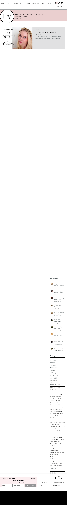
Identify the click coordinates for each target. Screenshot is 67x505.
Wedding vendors (54, 458)
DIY (58, 404)
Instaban (52, 424)
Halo (51, 420)
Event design (59, 411)
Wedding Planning (54, 450)
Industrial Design (61, 422)
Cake (56, 394)
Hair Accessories (56, 417)
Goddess (61, 415)
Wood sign (59, 461)
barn (55, 465)
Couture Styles (53, 402)
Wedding (62, 443)
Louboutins (52, 430)
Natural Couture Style (54, 435)
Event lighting (53, 413)
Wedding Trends (60, 452)
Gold (51, 417)
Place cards (52, 437)
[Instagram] (58, 477)
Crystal (58, 402)
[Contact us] (44, 482)
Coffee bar (57, 400)
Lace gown (52, 428)
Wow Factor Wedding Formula (56, 463)
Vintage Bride (57, 441)
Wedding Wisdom (54, 454)
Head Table (55, 420)
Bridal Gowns (53, 392)
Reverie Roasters (59, 437)
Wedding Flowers (54, 448)
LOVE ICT (60, 426)
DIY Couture (52, 407)
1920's (51, 387)
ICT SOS (55, 422)
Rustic (51, 439)
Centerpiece (52, 396)
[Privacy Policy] (56, 485)
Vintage (51, 441)
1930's (54, 387)
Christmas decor (58, 398)
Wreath (51, 465)
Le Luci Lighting (58, 428)
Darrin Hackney (59, 407)
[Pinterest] (62, 477)
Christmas (52, 398)
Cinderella (52, 400)
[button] (63, 22)
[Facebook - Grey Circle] (51, 473)
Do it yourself (59, 409)
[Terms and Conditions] (58, 482)
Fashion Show (60, 413)
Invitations (56, 424)
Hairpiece (63, 417)
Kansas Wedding (53, 426)
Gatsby (56, 415)
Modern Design (59, 430)
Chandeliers (58, 396)
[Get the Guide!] (30, 485)
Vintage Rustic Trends (54, 443)
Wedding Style (53, 452)
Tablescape (61, 439)
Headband (60, 420)
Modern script (53, 433)
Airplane (58, 387)
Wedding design (53, 456)
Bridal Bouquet (58, 389)
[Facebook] (55, 477)
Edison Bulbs (53, 411)
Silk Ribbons (56, 439)
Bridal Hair (58, 392)
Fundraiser (52, 415)
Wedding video (53, 461)
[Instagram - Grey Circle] (53, 473)
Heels (51, 422)
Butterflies (52, 394)
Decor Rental (53, 409)
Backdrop (52, 389)
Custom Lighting (53, 404)
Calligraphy (60, 394)
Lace (64, 426)
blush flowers (59, 465)
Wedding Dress (53, 445)
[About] (43, 485)
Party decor (62, 435)
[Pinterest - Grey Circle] (55, 473)
